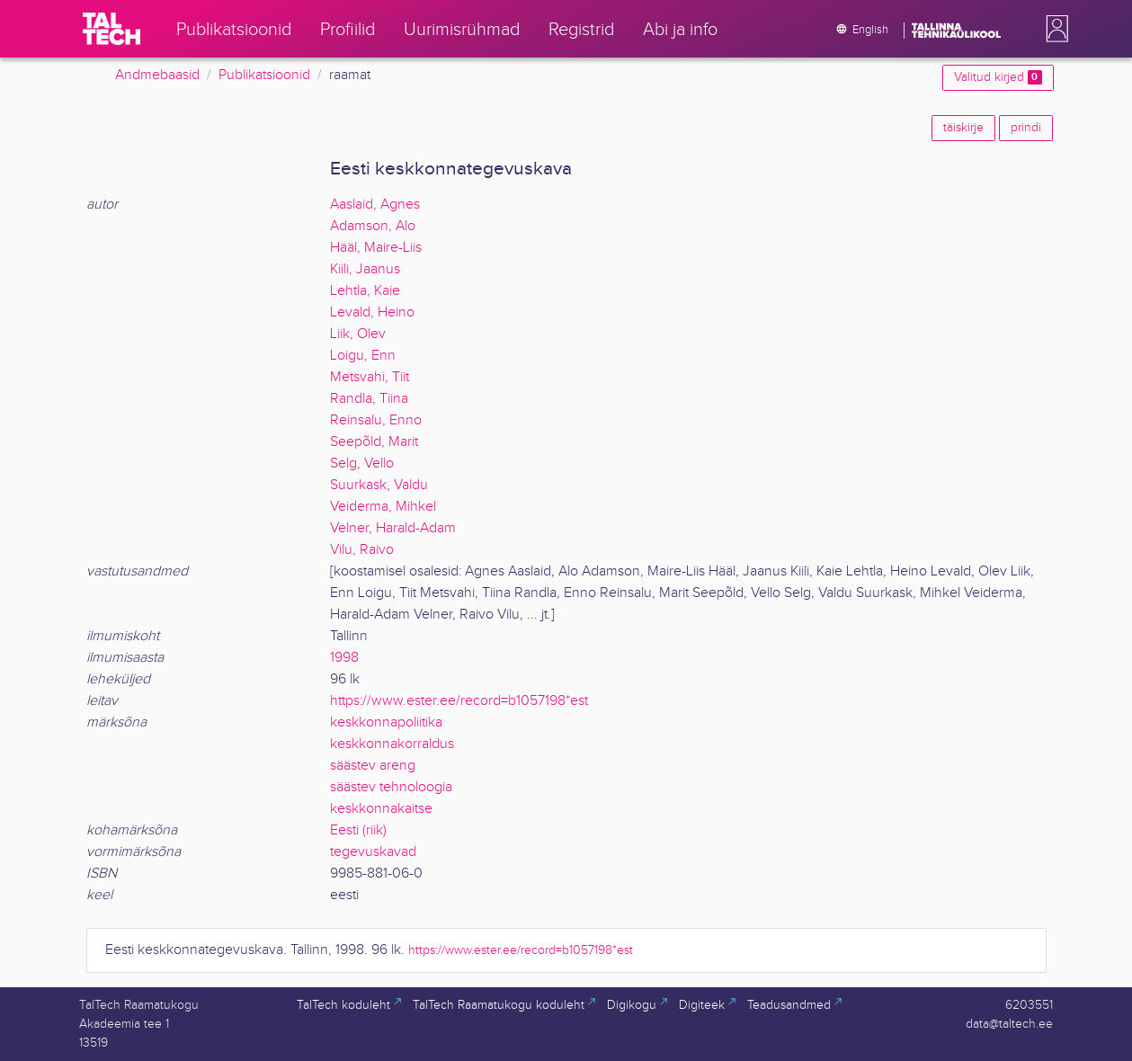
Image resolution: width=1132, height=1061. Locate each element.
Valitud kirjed (997, 77)
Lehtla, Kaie (365, 290)
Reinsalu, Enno (376, 420)
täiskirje (963, 127)
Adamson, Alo (372, 226)
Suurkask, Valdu (379, 485)
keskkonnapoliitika (386, 722)
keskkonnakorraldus (392, 744)
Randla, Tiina (369, 398)
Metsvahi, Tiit (369, 377)
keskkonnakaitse (381, 808)
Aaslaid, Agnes (375, 204)
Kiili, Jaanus (365, 269)
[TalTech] (111, 29)
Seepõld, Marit (374, 441)
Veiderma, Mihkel (383, 506)
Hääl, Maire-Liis (376, 247)
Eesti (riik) (358, 830)
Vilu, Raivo (362, 549)
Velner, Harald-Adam (393, 528)
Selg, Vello (362, 463)
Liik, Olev (358, 334)
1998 (344, 657)
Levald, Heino (372, 312)
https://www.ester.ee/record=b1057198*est (459, 700)
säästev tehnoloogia (391, 787)
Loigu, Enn (363, 355)
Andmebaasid (157, 75)
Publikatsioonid (264, 75)
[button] (1053, 29)
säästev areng (372, 765)
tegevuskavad (373, 851)
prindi (1026, 127)
